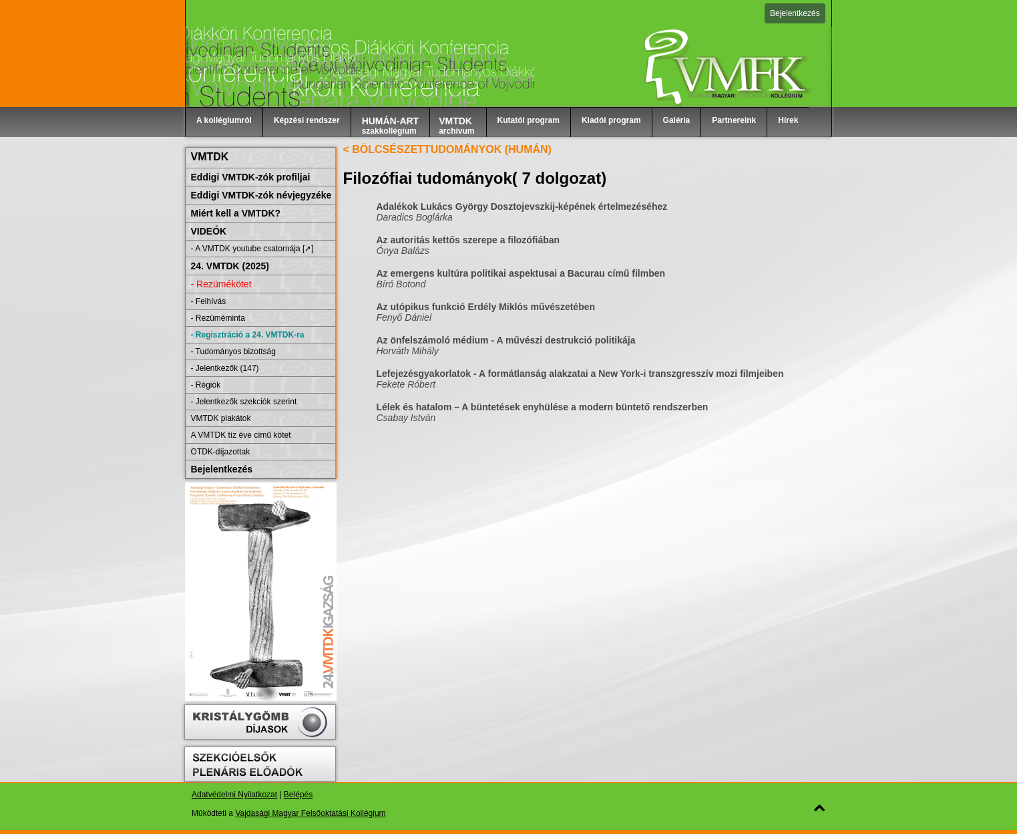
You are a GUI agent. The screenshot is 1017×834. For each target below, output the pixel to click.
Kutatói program (528, 120)
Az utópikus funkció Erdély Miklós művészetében (486, 306)
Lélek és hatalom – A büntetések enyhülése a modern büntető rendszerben (542, 407)
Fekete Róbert (406, 384)
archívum (456, 126)
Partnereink (734, 120)
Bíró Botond (401, 284)
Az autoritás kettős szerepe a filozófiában (468, 240)
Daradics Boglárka (415, 217)
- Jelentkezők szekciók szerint (244, 401)
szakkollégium (390, 126)
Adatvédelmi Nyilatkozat (234, 794)
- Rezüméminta (218, 318)
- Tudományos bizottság (233, 351)
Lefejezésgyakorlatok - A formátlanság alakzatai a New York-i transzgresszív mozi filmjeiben (580, 373)
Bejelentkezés (795, 13)
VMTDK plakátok (221, 418)
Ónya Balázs (403, 250)
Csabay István (406, 417)
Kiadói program (611, 120)
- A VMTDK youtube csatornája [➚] (252, 248)
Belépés (298, 794)
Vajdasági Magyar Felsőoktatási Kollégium (310, 813)
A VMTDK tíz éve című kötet (241, 435)
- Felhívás (208, 301)
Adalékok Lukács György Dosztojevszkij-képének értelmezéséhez (522, 206)
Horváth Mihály (408, 350)
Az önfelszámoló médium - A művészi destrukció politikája (506, 340)
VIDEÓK (209, 231)
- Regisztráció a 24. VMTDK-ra (247, 334)
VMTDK (210, 156)
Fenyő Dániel (404, 317)
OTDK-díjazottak (220, 451)
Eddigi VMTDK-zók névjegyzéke (261, 195)
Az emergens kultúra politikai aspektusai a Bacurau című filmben (521, 273)
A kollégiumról (224, 120)
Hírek (788, 120)
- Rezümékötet (221, 284)
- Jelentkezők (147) (225, 368)
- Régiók (206, 385)
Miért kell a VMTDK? (236, 213)
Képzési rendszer (307, 120)
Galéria (676, 120)
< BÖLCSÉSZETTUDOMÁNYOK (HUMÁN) (447, 149)
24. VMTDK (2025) (230, 266)
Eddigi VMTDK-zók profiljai (251, 177)
